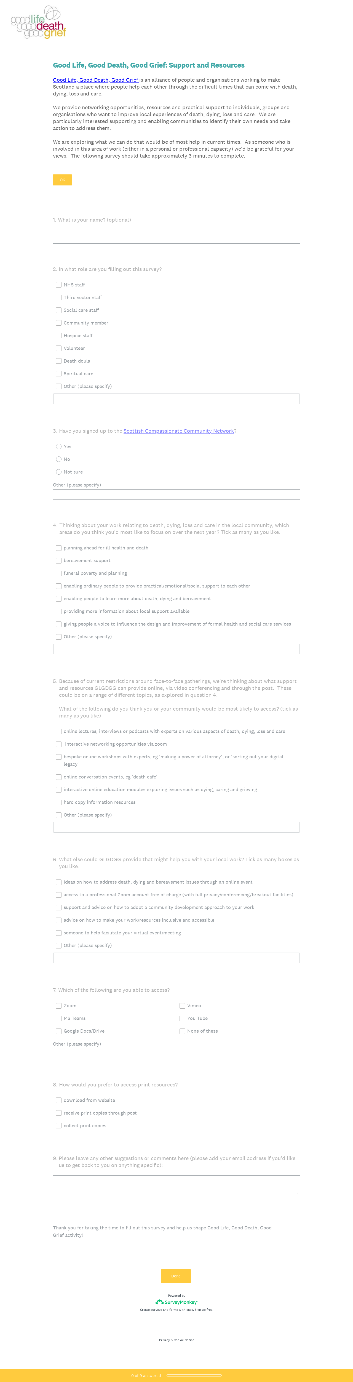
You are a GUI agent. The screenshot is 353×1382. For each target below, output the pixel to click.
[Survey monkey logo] (176, 1305)
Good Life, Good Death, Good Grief (96, 79)
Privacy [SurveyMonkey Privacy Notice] (164, 1343)
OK (62, 179)
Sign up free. (204, 1313)
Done (176, 1279)
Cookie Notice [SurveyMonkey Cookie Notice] (184, 1343)
